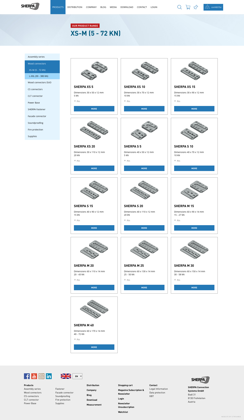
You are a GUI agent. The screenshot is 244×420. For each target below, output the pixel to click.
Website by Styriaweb (231, 417)
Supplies (32, 136)
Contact (142, 7)
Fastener (59, 388)
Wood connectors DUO (39, 82)
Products (58, 7)
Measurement (94, 404)
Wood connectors (37, 63)
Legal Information (158, 388)
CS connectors (35, 89)
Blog (103, 7)
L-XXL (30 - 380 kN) (38, 76)
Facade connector (37, 116)
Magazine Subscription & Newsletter (131, 391)
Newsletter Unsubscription (126, 405)
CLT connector (35, 96)
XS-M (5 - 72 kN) (37, 70)
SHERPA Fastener (36, 109)
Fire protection (35, 129)
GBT (151, 396)
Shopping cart (125, 385)
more (94, 108)
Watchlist (123, 411)
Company (91, 7)
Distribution (74, 7)
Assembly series (36, 56)
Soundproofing (35, 123)
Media (113, 7)
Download (126, 7)
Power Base (34, 102)
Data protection (157, 392)
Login (154, 7)
